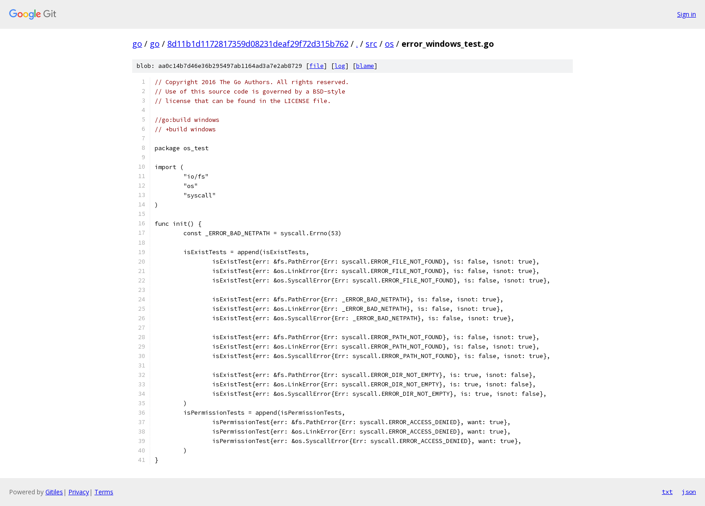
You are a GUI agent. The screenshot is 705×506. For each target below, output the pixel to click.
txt (667, 492)
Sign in (686, 14)
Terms (103, 492)
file (316, 66)
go (137, 43)
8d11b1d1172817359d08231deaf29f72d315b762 (257, 43)
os (389, 43)
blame (365, 66)
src (371, 43)
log (340, 66)
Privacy (78, 492)
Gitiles (54, 492)
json (689, 492)
